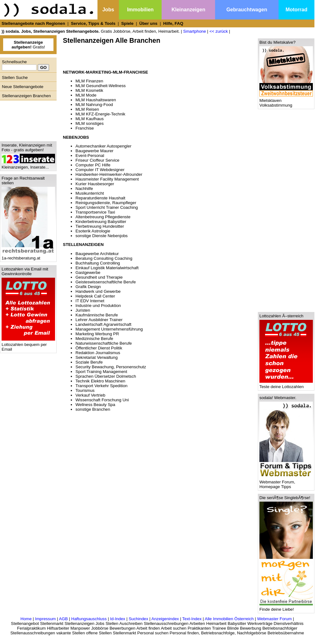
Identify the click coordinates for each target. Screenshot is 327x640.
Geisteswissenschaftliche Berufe (105, 282)
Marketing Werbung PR (97, 333)
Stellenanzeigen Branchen (26, 95)
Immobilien (140, 9)
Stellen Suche (15, 77)
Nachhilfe (84, 188)
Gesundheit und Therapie (99, 277)
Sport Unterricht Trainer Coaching (106, 207)
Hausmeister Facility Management (107, 179)
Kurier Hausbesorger (94, 183)
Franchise (84, 128)
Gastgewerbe (87, 272)
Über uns (148, 23)
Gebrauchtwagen (246, 9)
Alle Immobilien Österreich (229, 618)
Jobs (108, 9)
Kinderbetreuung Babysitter (100, 221)
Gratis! (28, 44)
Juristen (82, 310)
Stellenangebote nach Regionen (33, 23)
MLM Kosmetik (89, 90)
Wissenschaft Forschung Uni (102, 400)
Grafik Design (88, 286)
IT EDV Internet (89, 300)
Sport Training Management (101, 371)
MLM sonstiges (89, 123)
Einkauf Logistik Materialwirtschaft (107, 267)
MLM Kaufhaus (89, 118)
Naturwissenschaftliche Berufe (103, 343)
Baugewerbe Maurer (94, 150)
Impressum (45, 618)
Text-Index (192, 618)
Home (26, 618)
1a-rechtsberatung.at (28, 256)
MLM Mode (86, 95)
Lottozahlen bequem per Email (28, 345)
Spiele (127, 23)
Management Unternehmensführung (109, 329)
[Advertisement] (27, 119)
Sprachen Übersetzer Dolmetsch (105, 376)
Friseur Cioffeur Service (97, 160)
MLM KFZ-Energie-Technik (100, 114)
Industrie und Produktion (98, 305)
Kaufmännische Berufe (96, 315)
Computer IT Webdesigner (100, 169)
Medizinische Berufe (94, 338)
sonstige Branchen (92, 409)
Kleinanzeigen (188, 9)
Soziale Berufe (89, 362)
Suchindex (138, 618)
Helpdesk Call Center (95, 296)
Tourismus (85, 390)
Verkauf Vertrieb (90, 395)
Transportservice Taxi (95, 212)
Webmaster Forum (274, 618)
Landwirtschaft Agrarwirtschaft (103, 324)
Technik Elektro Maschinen (100, 381)
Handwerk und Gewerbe (98, 291)
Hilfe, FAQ (173, 23)
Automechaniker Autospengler (103, 146)
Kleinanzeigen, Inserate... (28, 165)
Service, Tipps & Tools (93, 23)
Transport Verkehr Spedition (101, 385)
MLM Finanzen (89, 81)
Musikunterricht (89, 193)
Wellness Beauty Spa (95, 404)
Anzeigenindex (165, 618)
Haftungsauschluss (89, 618)
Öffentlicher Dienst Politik (98, 348)
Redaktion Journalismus (97, 352)
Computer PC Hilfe (92, 165)
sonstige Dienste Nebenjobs (101, 235)
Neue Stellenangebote (22, 86)
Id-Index (117, 618)
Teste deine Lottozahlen (286, 385)
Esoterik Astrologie (92, 231)
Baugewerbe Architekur (97, 253)
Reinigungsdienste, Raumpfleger (105, 202)
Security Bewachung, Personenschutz (110, 367)
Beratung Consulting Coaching (103, 258)
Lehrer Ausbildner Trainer (99, 319)
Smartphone (194, 31)
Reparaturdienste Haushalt (100, 198)
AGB (63, 618)
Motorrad (296, 9)
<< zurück (218, 31)
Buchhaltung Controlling (97, 263)
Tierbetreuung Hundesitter (99, 226)
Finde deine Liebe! (286, 607)
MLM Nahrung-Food (94, 104)
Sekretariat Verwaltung (96, 357)
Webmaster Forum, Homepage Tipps (286, 482)
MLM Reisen (87, 109)
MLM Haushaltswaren (95, 99)
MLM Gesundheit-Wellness (100, 85)
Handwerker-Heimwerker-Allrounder (108, 174)
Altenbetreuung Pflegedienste (102, 216)
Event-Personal (89, 155)
